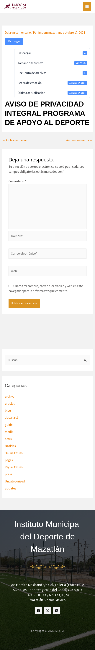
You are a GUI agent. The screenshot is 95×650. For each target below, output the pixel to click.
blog (8, 410)
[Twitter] (47, 610)
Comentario (17, 181)
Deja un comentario (18, 33)
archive (9, 396)
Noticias (10, 446)
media (9, 432)
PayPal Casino (14, 467)
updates (10, 488)
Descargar (14, 41)
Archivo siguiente (79, 140)
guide (9, 425)
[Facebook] (38, 610)
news (8, 439)
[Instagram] (56, 610)
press (8, 474)
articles (10, 403)
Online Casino (14, 453)
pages (9, 460)
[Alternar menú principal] (87, 6)
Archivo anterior (14, 140)
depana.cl (11, 418)
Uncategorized (15, 481)
